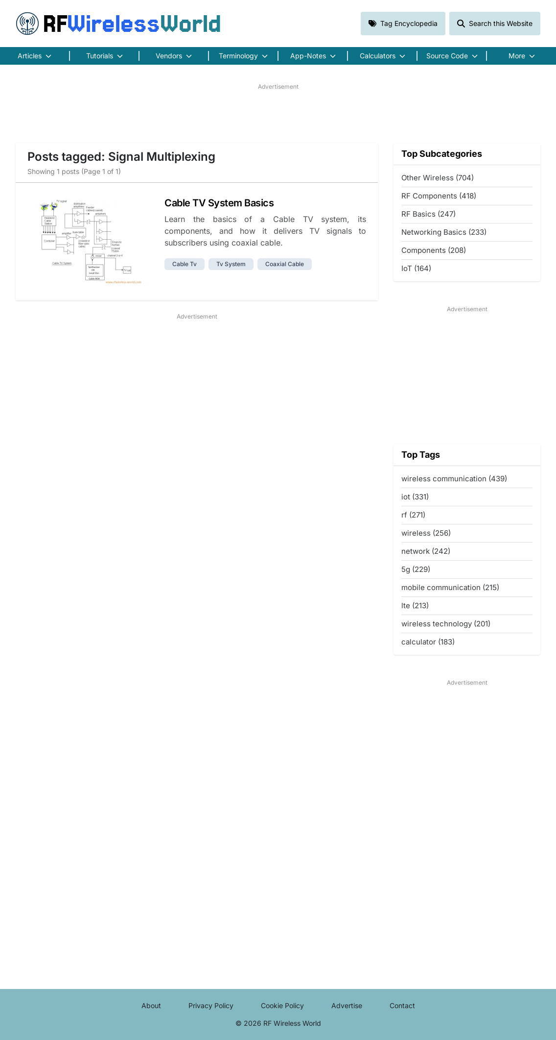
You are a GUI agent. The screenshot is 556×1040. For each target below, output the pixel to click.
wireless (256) (426, 533)
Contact (402, 1005)
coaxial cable (284, 264)
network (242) (425, 551)
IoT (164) (416, 268)
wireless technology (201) (445, 623)
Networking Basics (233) (443, 232)
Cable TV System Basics (219, 203)
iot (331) (415, 496)
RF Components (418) (438, 195)
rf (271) (413, 515)
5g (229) (415, 569)
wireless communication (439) (454, 478)
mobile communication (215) (450, 587)
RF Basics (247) (428, 214)
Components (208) (433, 250)
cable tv (184, 264)
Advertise (346, 1005)
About (151, 1005)
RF (118, 23)
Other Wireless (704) (437, 177)
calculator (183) (428, 641)
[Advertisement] (278, 113)
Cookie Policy (282, 1005)
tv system (231, 264)
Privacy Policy (210, 1005)
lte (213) (415, 605)
